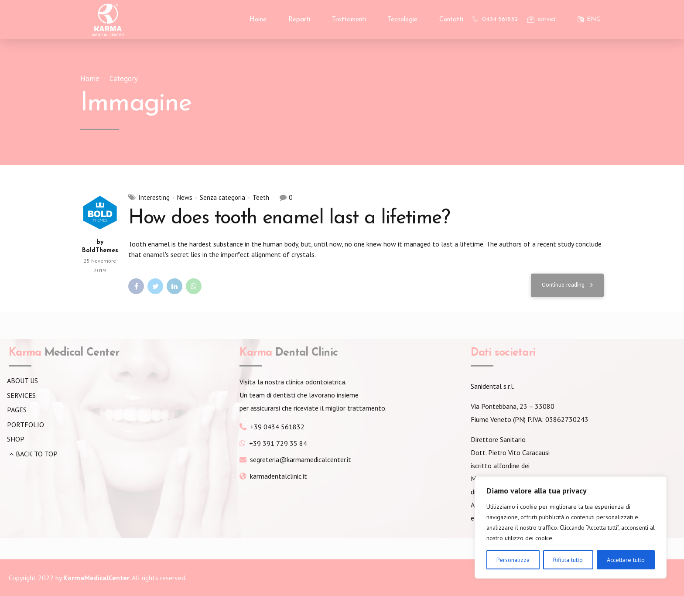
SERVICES (21, 395)
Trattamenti (349, 20)
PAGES (17, 409)
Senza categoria (222, 198)
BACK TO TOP (37, 453)
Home (258, 20)
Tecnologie (402, 20)
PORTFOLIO (25, 424)
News (184, 198)
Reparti (299, 20)
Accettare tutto (626, 560)
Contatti (451, 20)
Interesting (154, 198)
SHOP (15, 439)
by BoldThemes (100, 246)
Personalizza (513, 560)
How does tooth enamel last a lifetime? (289, 218)
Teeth (261, 198)
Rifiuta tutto (568, 560)
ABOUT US (22, 380)
